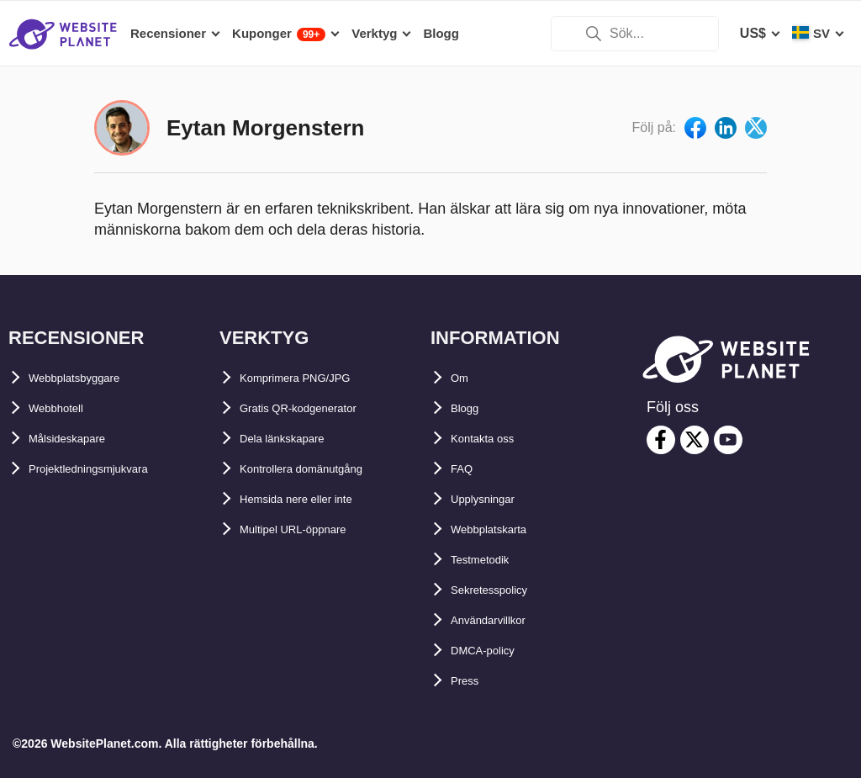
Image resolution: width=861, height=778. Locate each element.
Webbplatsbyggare (89, 378)
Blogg (470, 408)
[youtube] (728, 440)
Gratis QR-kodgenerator (316, 408)
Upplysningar (493, 499)
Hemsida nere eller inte (313, 499)
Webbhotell (65, 408)
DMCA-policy (493, 650)
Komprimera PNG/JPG (311, 378)
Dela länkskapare (295, 438)
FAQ (464, 469)
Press (469, 681)
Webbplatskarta (501, 529)
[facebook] (661, 440)
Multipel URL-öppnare (309, 529)
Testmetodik (490, 560)
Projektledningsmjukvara (108, 469)
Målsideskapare (79, 438)
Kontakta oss (493, 438)
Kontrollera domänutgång (322, 469)
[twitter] (694, 440)
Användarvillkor (501, 620)
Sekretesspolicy (502, 590)
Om (462, 378)
